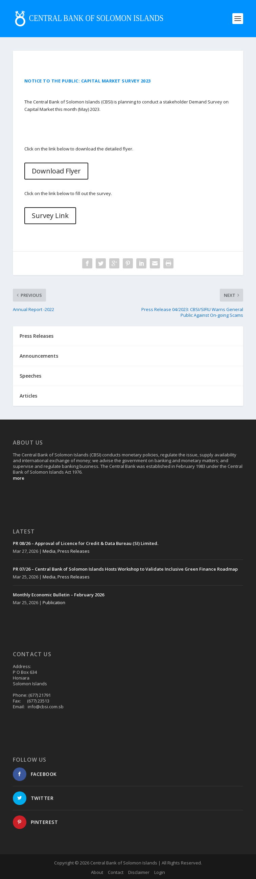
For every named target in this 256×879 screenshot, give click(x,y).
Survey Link (50, 215)
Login (159, 872)
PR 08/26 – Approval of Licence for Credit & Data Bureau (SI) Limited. (85, 543)
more (18, 478)
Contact (115, 872)
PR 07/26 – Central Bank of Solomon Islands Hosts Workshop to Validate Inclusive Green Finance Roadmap (125, 569)
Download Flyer (56, 170)
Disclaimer (138, 872)
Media (49, 551)
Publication (54, 602)
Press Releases (73, 551)
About (97, 872)
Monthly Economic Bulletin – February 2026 (58, 595)
